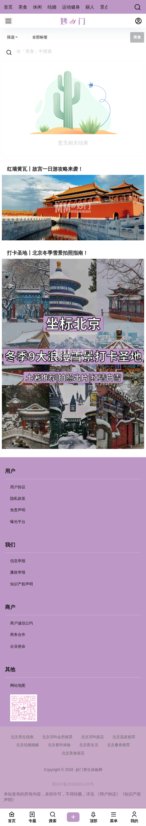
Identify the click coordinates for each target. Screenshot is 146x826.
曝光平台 (17, 522)
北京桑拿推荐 (118, 745)
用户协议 (17, 487)
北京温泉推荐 (123, 737)
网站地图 (17, 685)
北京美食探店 (73, 753)
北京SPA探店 (92, 737)
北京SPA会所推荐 (57, 737)
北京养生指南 (22, 737)
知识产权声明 (21, 584)
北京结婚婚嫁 (27, 745)
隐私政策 (17, 498)
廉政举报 (17, 572)
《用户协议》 (108, 794)
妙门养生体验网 (87, 769)
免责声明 (17, 510)
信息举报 (17, 561)
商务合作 (17, 634)
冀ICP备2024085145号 (73, 784)
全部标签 (40, 37)
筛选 (12, 37)
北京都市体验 (59, 745)
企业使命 (17, 646)
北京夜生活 (88, 745)
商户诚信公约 (21, 623)
